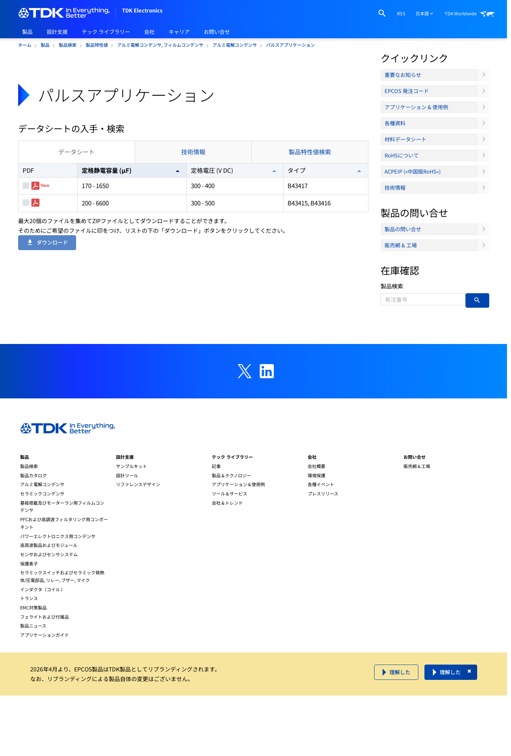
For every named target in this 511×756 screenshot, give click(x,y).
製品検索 (392, 286)
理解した (399, 672)
